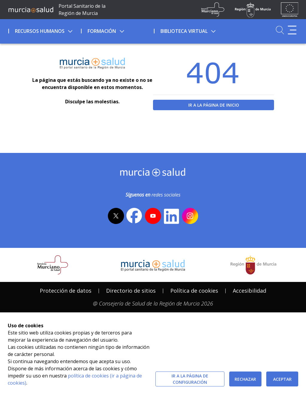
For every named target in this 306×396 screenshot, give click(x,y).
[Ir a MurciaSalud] (31, 9)
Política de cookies (194, 290)
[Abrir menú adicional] (292, 30)
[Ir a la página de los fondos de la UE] (290, 9)
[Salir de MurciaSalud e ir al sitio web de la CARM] (253, 264)
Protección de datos (65, 290)
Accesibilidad (249, 290)
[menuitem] (44, 30)
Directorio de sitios (131, 290)
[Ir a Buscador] (280, 30)
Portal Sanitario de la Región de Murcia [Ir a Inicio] (82, 9)
